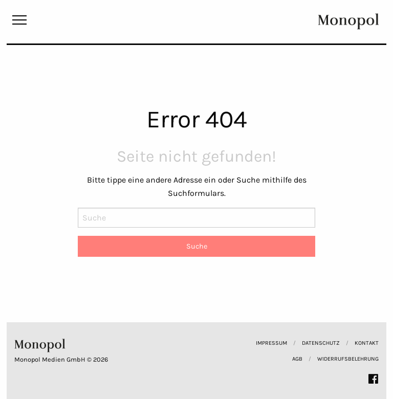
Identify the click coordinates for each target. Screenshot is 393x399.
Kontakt (367, 343)
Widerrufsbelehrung (348, 359)
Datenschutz (321, 343)
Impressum (271, 343)
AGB (297, 359)
